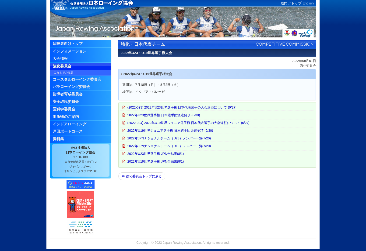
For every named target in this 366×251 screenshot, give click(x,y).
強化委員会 (62, 66)
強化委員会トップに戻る (142, 176)
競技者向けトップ (68, 44)
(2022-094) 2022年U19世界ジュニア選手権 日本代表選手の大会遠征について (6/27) (188, 123)
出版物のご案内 (66, 117)
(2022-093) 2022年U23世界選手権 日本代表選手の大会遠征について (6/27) (181, 107)
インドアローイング (69, 124)
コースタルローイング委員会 (77, 79)
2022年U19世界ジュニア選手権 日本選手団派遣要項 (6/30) (170, 130)
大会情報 (60, 59)
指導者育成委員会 (68, 94)
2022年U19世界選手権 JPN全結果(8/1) (155, 161)
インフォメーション (69, 51)
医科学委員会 (64, 109)
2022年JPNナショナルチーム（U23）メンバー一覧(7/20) (169, 138)
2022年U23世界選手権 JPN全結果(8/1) (155, 154)
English (308, 3)
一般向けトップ (289, 3)
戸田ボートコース (68, 131)
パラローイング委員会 (71, 87)
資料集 (58, 139)
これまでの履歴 (63, 72)
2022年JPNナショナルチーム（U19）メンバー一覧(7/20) (169, 146)
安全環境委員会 (66, 102)
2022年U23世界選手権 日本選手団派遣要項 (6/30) (163, 115)
